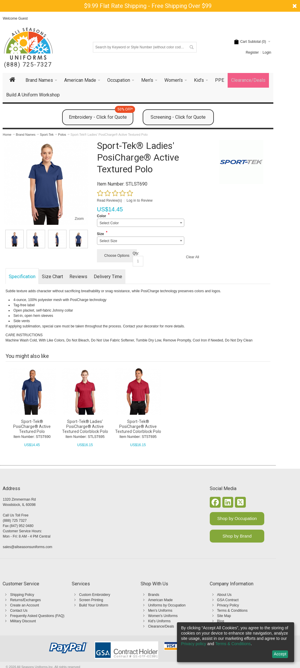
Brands (153, 595)
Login (266, 52)
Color (101, 216)
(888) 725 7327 (14, 521)
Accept (280, 654)
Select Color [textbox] (109, 223)
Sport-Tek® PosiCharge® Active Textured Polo (32, 426)
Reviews (78, 276)
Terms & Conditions (232, 610)
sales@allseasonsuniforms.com (27, 547)
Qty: (136, 253)
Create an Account (24, 605)
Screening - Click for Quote (178, 117)
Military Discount (23, 621)
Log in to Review (140, 200)
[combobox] (140, 223)
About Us (224, 595)
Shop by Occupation (237, 518)
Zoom (79, 219)
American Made (160, 600)
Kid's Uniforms (159, 621)
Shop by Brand (237, 535)
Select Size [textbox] (108, 241)
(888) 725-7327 (28, 64)
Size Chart (52, 276)
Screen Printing (91, 600)
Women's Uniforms (163, 616)
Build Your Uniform (93, 605)
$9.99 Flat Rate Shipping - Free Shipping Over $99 (148, 5)
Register (252, 52)
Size (100, 234)
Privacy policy (193, 643)
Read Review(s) (109, 200)
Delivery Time (108, 276)
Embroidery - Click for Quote (101, 114)
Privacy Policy (228, 605)
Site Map (224, 616)
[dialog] (235, 642)
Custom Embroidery (94, 595)
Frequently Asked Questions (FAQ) (37, 616)
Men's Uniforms (160, 610)
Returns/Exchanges (25, 600)
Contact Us (18, 610)
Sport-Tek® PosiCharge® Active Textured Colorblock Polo (138, 426)
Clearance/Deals (161, 626)
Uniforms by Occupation (166, 605)
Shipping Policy (22, 595)
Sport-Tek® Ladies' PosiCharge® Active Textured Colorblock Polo (85, 426)
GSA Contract (227, 600)
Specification (22, 276)
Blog (220, 621)
